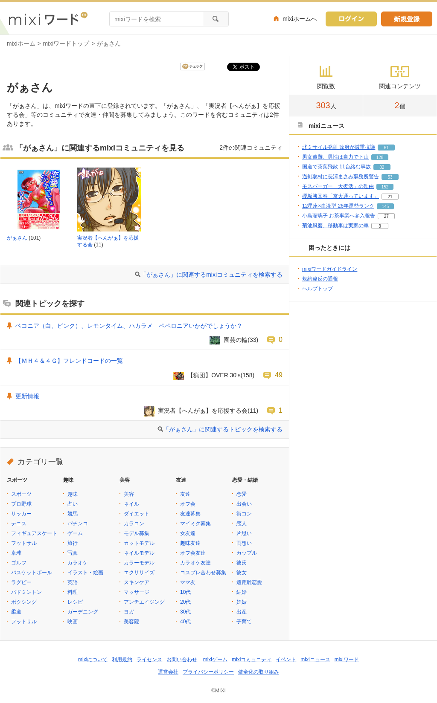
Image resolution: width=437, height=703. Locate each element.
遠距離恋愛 (249, 582)
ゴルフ (18, 563)
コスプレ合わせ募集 (203, 573)
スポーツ (21, 494)
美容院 (131, 622)
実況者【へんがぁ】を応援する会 (203, 410)
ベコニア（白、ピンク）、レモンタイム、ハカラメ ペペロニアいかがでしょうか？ (128, 325)
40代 (185, 622)
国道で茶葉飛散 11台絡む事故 (336, 167)
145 (385, 206)
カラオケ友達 (195, 563)
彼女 (241, 573)
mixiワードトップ (66, 43)
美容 (129, 494)
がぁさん (17, 238)
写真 (72, 553)
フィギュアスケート (34, 533)
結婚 (241, 592)
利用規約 (122, 659)
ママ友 (187, 582)
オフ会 (187, 504)
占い (72, 504)
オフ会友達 (193, 553)
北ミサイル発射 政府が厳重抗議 (338, 147)
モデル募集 (136, 533)
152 (385, 187)
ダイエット (136, 514)
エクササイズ (139, 573)
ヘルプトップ (317, 289)
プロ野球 (21, 504)
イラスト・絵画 (85, 573)
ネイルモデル (139, 553)
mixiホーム (21, 43)
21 (389, 196)
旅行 (72, 543)
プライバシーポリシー (208, 672)
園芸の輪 (236, 339)
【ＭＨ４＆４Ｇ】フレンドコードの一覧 (69, 360)
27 (386, 216)
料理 (72, 592)
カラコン (134, 524)
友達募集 (190, 514)
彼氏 (241, 563)
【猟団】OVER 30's (213, 375)
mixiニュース (315, 659)
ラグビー (21, 582)
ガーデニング (82, 612)
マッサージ (136, 592)
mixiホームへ (300, 18)
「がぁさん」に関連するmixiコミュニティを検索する (211, 274)
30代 (185, 612)
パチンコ (77, 524)
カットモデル (139, 543)
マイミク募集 (195, 524)
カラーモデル (139, 563)
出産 (241, 612)
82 (381, 167)
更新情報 (27, 396)
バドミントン (26, 592)
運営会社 (168, 672)
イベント (286, 659)
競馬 (72, 514)
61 (386, 147)
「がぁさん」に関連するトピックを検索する (223, 429)
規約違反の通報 (320, 279)
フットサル (24, 543)
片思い (244, 533)
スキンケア (136, 582)
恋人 (241, 524)
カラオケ (77, 563)
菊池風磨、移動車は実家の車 (335, 226)
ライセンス (149, 659)
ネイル (131, 504)
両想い (244, 543)
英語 (72, 582)
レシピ (75, 602)
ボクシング (24, 602)
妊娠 (241, 602)
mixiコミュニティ (251, 659)
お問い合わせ (181, 659)
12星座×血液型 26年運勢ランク (338, 206)
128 (380, 157)
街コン (244, 514)
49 (279, 375)
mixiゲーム (215, 659)
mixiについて (93, 659)
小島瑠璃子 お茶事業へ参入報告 (338, 216)
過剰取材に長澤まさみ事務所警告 (340, 176)
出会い (244, 504)
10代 (185, 592)
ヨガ (129, 612)
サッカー (21, 514)
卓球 (16, 553)
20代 (185, 602)
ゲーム (75, 533)
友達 (185, 494)
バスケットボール (31, 573)
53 (389, 177)
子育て (244, 622)
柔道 (16, 612)
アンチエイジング (144, 602)
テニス (18, 524)
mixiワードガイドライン (329, 269)
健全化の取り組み (258, 672)
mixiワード (347, 659)
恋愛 (241, 494)
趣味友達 (190, 543)
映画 (72, 622)
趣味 (72, 494)
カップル (246, 553)
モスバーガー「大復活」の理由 (338, 186)
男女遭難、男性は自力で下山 (335, 157)
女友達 (187, 533)
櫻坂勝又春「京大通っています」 (340, 196)
